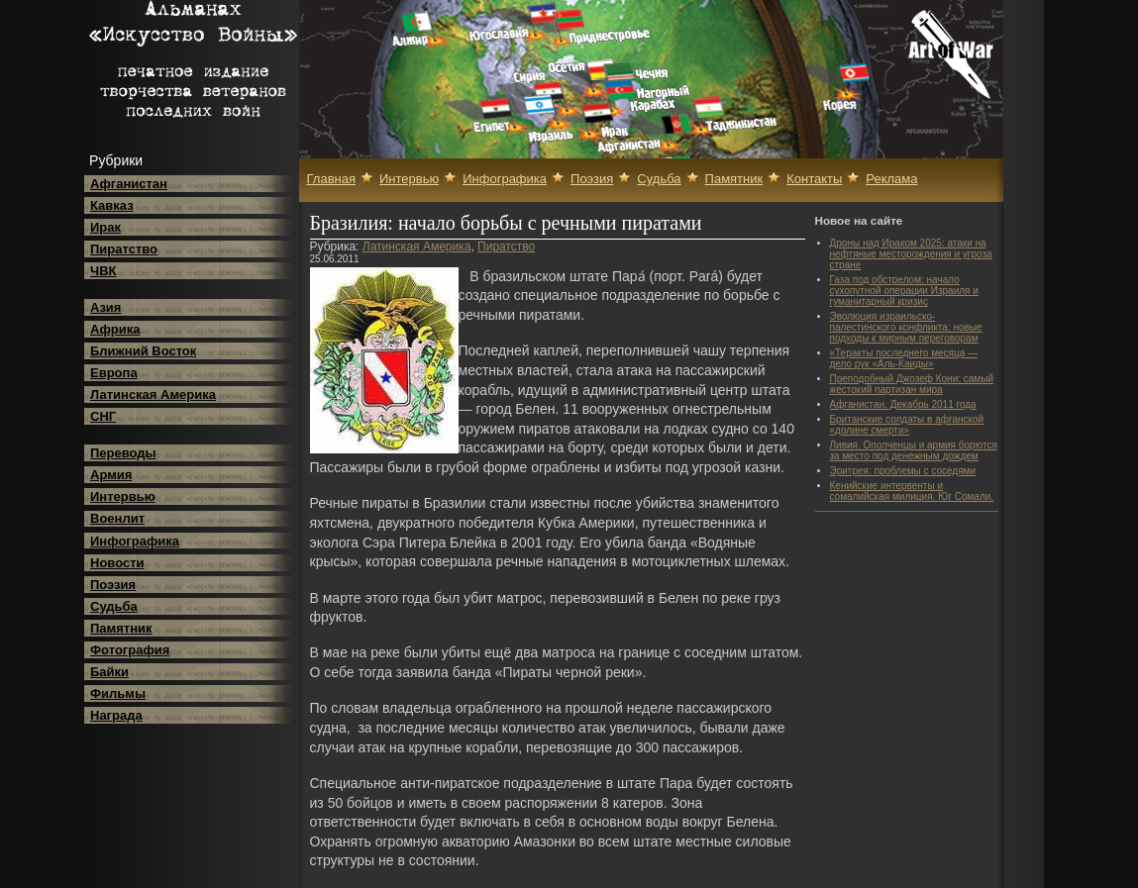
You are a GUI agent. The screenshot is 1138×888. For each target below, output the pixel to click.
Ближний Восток (143, 351)
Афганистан (128, 183)
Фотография (129, 649)
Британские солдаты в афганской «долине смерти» (907, 425)
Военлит (117, 518)
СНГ (103, 416)
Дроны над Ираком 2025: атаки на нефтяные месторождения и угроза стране (911, 254)
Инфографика (134, 541)
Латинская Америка (153, 394)
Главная (331, 178)
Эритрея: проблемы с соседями (903, 470)
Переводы (123, 452)
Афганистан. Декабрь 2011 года (903, 404)
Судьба (114, 606)
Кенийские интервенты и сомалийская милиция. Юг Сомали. (912, 491)
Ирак (105, 227)
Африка (115, 329)
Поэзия (113, 584)
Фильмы (118, 693)
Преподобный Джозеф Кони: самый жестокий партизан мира (911, 384)
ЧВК (103, 270)
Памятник (121, 628)
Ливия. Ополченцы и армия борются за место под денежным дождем (913, 450)
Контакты (814, 178)
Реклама (891, 178)
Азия (105, 307)
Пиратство (123, 249)
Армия (111, 474)
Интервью (122, 496)
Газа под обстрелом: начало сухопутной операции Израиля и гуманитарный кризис (904, 290)
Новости (117, 562)
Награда (116, 715)
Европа (114, 372)
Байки (109, 671)
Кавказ (112, 205)
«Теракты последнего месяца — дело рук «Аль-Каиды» (904, 358)
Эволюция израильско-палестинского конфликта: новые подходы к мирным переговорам (906, 327)
